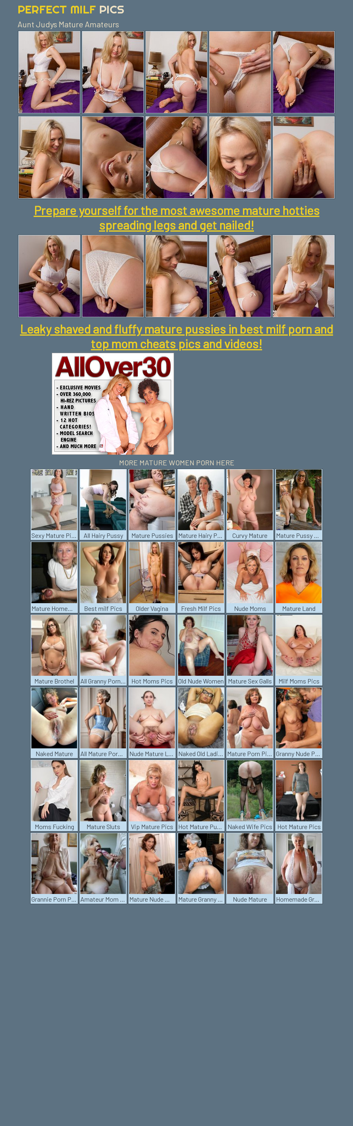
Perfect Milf (71, 9)
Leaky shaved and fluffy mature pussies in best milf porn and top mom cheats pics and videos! (176, 336)
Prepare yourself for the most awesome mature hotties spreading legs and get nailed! (177, 217)
